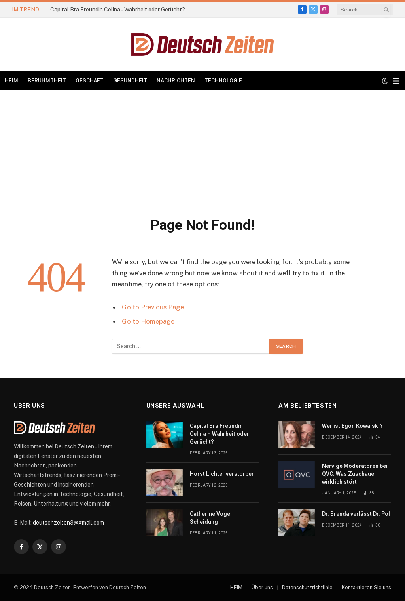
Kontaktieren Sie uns (366, 587)
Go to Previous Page (153, 307)
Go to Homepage (148, 321)
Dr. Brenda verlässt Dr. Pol (356, 514)
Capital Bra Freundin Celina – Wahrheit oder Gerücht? (117, 9)
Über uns (262, 587)
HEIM (11, 81)
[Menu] (396, 81)
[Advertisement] (202, 149)
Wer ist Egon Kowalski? (352, 426)
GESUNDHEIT (130, 81)
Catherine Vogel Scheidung (211, 518)
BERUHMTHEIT (47, 81)
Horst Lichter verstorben (222, 474)
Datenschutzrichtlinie (307, 587)
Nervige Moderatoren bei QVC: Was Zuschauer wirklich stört (355, 474)
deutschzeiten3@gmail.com (68, 522)
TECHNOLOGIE (223, 81)
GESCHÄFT (90, 81)
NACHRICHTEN (176, 81)
